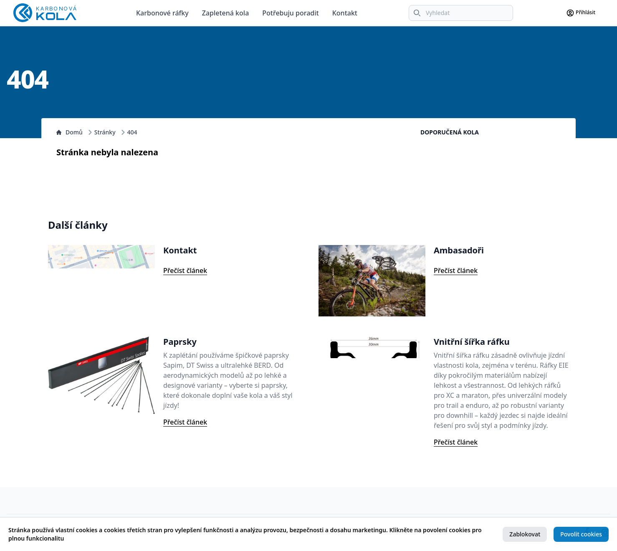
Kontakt (344, 13)
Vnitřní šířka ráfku (472, 341)
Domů (69, 132)
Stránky (105, 132)
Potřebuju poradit (290, 13)
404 (132, 132)
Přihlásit (580, 13)
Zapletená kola (225, 13)
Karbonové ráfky (162, 13)
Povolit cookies (581, 534)
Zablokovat (524, 534)
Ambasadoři (459, 250)
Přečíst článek (185, 270)
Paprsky (180, 341)
